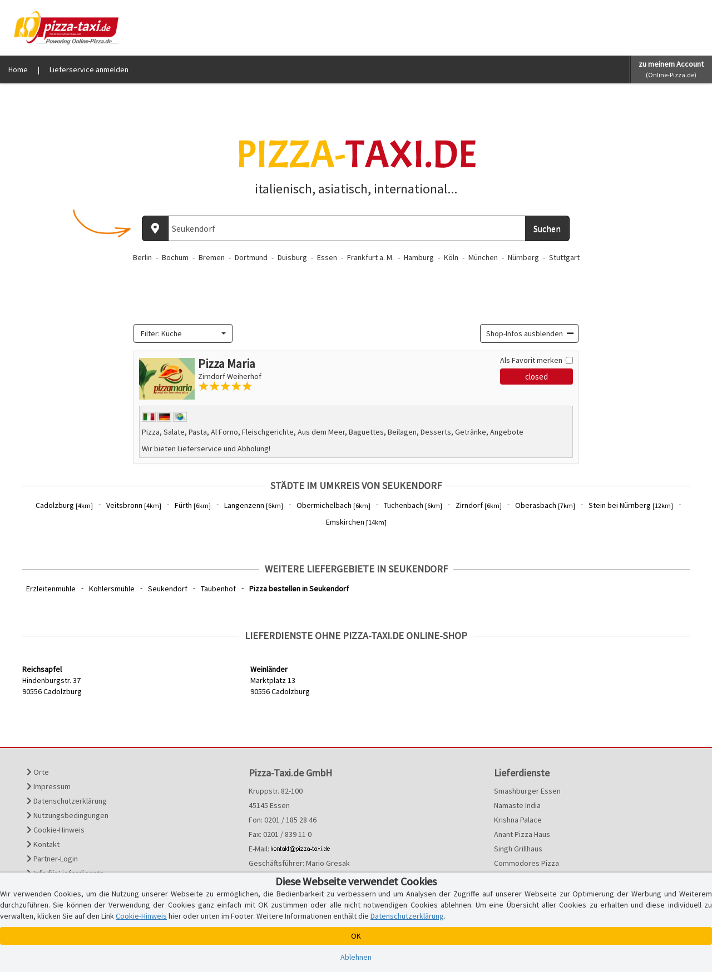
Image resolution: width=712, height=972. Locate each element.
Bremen (212, 257)
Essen (327, 257)
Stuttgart (564, 257)
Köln (451, 257)
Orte (38, 772)
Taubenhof (218, 589)
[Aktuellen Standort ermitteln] (155, 228)
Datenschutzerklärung (67, 801)
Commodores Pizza (526, 863)
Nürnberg (523, 257)
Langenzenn (253, 505)
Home (18, 69)
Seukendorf (167, 589)
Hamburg (419, 257)
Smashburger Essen (527, 791)
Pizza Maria (226, 363)
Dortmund (251, 257)
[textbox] (180, 333)
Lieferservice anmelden (89, 69)
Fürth (193, 505)
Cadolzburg (64, 505)
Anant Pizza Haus (522, 834)
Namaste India (517, 805)
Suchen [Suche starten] (547, 228)
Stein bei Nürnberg (631, 505)
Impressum (49, 786)
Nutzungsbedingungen (67, 815)
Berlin (142, 257)
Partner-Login (52, 859)
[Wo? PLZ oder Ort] (347, 228)
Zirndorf (479, 505)
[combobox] (183, 333)
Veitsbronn (133, 505)
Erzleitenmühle (51, 589)
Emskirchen (356, 522)
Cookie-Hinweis (56, 830)
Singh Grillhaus (518, 849)
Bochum (175, 257)
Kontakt (43, 844)
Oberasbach (545, 505)
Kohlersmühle (112, 589)
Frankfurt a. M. (370, 257)
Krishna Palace (518, 820)
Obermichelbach (333, 505)
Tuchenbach (413, 505)
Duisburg (292, 257)
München (483, 257)
